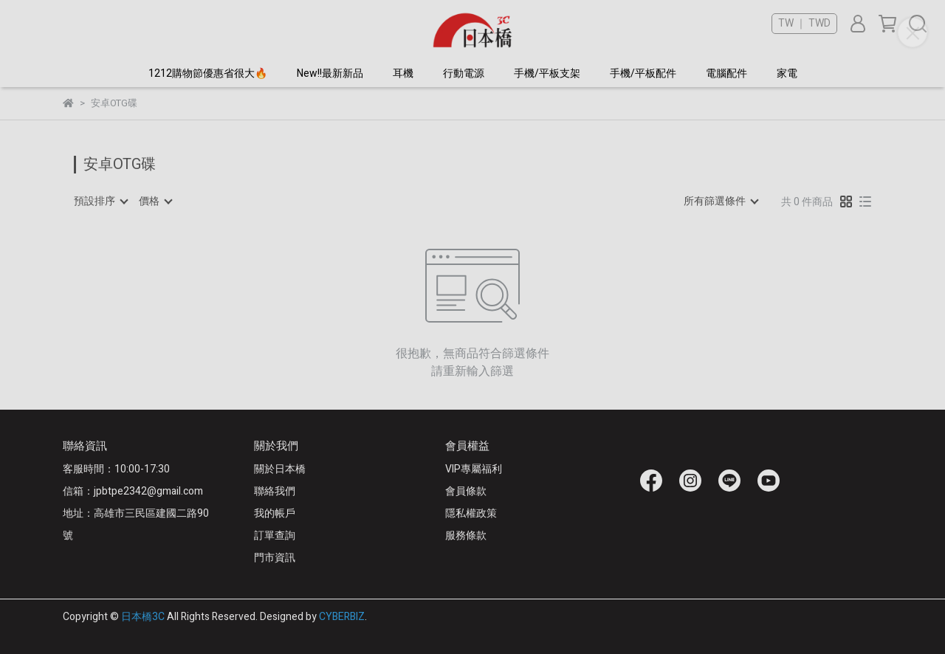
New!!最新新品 (330, 73)
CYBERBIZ (342, 616)
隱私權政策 (471, 513)
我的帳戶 (274, 513)
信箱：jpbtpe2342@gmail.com (133, 491)
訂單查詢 (274, 535)
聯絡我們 (274, 491)
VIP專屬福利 (473, 469)
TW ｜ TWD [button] (804, 23)
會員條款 (466, 491)
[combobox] (100, 201)
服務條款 (466, 535)
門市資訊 (274, 557)
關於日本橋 (280, 469)
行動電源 (463, 73)
